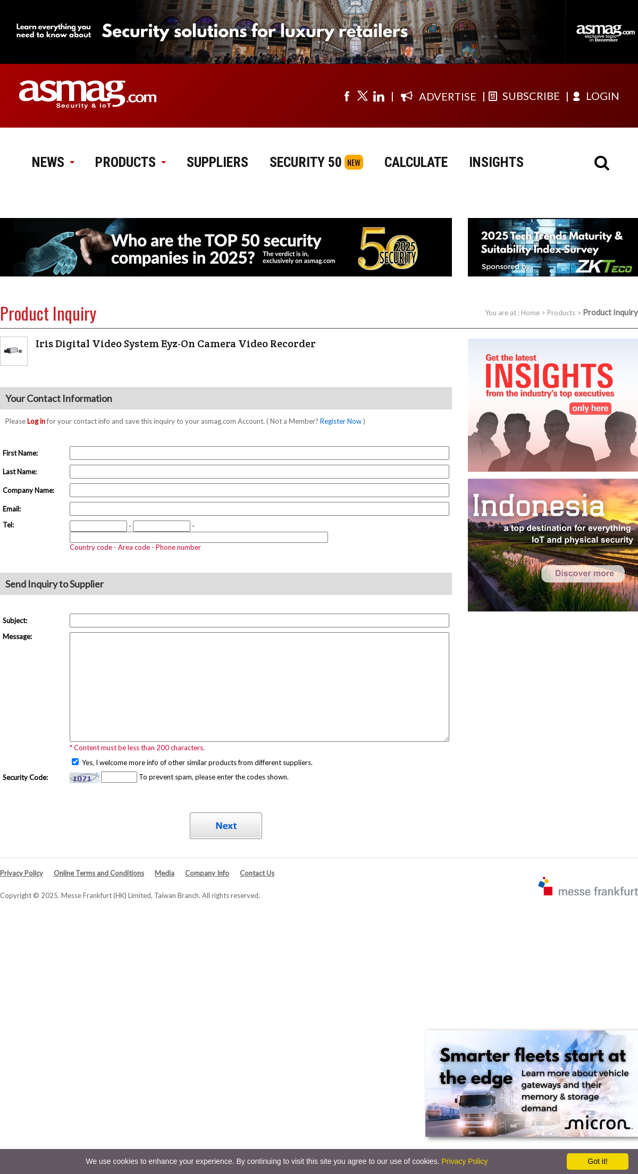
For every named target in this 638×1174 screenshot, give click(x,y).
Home (530, 312)
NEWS (53, 162)
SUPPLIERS (217, 162)
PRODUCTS (130, 162)
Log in (36, 421)
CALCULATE (416, 162)
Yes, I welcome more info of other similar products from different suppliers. (196, 762)
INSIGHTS (496, 162)
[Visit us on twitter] (363, 96)
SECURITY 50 (306, 162)
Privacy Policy (21, 873)
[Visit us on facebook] (346, 95)
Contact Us (257, 873)
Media (164, 873)
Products (561, 312)
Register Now (341, 421)
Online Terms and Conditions (99, 873)
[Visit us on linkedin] (378, 95)
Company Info (207, 873)
